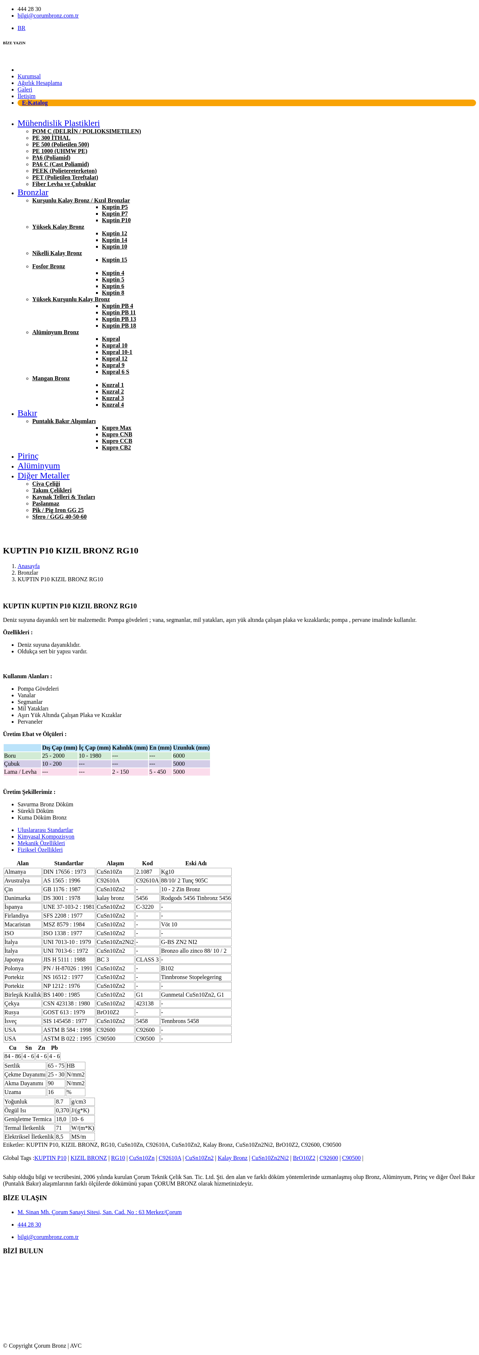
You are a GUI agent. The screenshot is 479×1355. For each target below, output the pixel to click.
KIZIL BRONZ (88, 1158)
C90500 (351, 1158)
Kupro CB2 (116, 447)
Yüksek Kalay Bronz (58, 227)
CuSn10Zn (141, 1158)
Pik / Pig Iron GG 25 (58, 510)
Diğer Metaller (44, 475)
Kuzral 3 (113, 398)
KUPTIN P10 (50, 1158)
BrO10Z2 (304, 1158)
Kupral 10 (115, 345)
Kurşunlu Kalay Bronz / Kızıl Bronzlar (81, 200)
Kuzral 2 (113, 391)
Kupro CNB (117, 434)
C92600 (329, 1158)
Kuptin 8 (113, 293)
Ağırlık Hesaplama (40, 83)
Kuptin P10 (116, 220)
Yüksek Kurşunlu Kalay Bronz (71, 299)
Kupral (111, 339)
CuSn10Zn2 (199, 1158)
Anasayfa (29, 70)
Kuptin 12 (114, 233)
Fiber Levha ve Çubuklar (64, 184)
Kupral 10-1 (117, 352)
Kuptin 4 (113, 273)
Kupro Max (116, 428)
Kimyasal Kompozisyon (46, 836)
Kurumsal (29, 76)
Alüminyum (39, 465)
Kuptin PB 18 (119, 325)
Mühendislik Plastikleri (59, 123)
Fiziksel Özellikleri (40, 850)
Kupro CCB (117, 441)
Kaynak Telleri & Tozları (63, 497)
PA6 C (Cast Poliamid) (60, 164)
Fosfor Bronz (48, 266)
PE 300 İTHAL (51, 138)
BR (21, 28)
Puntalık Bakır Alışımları (64, 421)
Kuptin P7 (115, 213)
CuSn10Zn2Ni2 (270, 1158)
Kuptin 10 (114, 246)
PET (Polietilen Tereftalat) (65, 177)
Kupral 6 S (115, 372)
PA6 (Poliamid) (51, 157)
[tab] (247, 830)
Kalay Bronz (232, 1158)
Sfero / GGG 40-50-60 (59, 517)
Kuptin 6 (113, 286)
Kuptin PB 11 (119, 312)
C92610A (170, 1158)
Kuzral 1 (113, 385)
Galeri (25, 89)
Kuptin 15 (114, 260)
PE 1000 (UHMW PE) (59, 151)
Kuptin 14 (114, 240)
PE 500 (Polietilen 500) (60, 144)
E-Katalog (35, 103)
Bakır (27, 413)
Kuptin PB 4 (117, 306)
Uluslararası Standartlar (45, 830)
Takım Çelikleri (51, 490)
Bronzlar (33, 192)
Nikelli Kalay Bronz (57, 253)
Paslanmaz (45, 503)
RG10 (118, 1158)
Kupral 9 (113, 365)
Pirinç (28, 455)
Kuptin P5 (115, 207)
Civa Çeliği (46, 484)
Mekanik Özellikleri (41, 843)
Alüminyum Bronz (55, 332)
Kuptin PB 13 (119, 319)
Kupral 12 (115, 358)
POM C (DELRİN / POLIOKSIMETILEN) (86, 131)
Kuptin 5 (113, 279)
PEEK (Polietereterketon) (64, 171)
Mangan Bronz (51, 378)
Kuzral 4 (113, 405)
